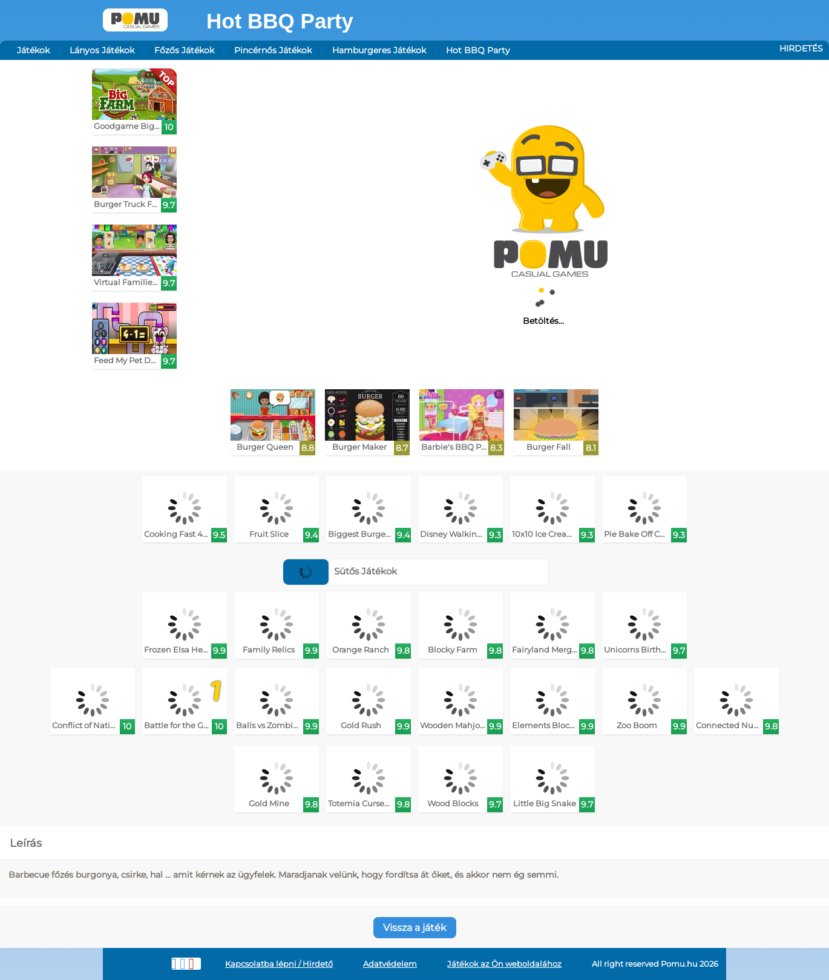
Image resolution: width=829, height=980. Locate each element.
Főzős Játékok (184, 50)
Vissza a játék (415, 927)
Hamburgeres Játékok (379, 50)
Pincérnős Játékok (273, 50)
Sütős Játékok (340, 571)
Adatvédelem (390, 963)
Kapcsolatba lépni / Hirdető (279, 963)
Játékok (33, 50)
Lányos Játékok (102, 50)
